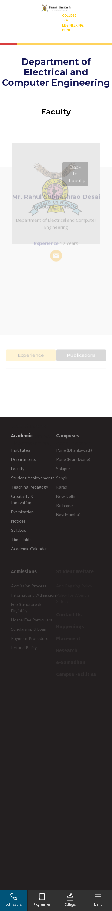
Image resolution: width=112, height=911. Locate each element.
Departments (23, 459)
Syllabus (18, 530)
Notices (18, 520)
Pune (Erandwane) (73, 459)
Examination (22, 511)
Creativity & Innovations (22, 499)
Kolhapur (64, 505)
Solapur (63, 468)
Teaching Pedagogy (29, 486)
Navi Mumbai (68, 514)
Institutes (20, 450)
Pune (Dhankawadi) (74, 450)
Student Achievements (33, 477)
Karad (61, 486)
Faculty (17, 468)
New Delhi (65, 496)
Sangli (61, 477)
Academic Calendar (29, 548)
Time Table (21, 539)
